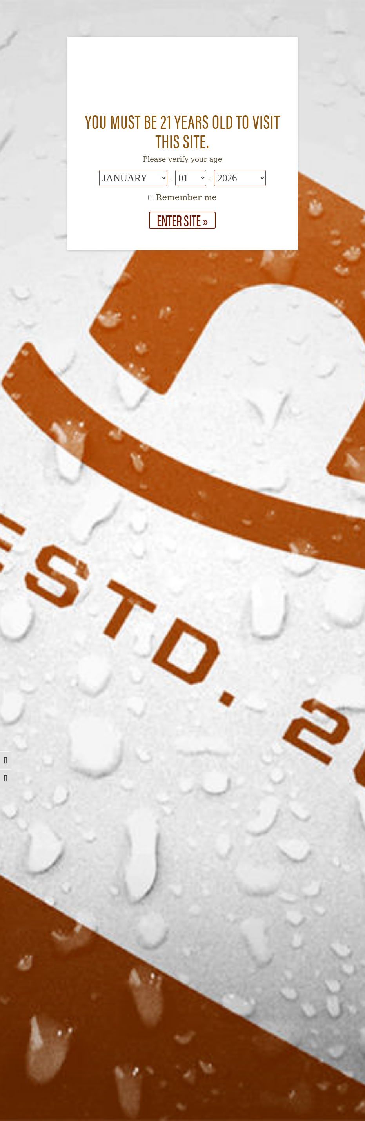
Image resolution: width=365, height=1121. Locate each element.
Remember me (182, 197)
